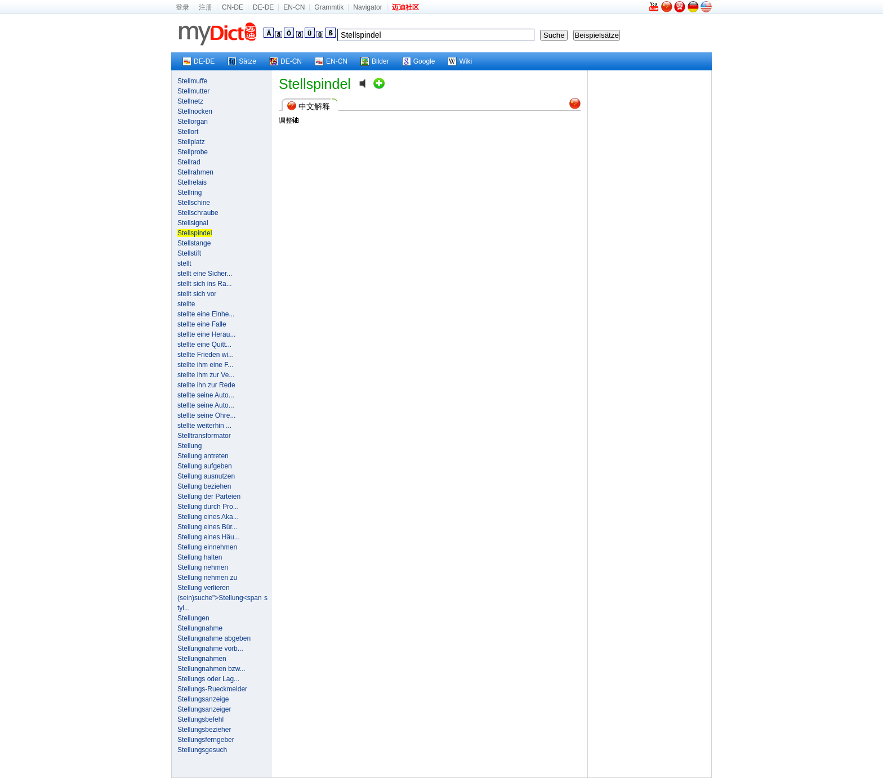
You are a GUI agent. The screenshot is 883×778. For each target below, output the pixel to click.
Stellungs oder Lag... (208, 679)
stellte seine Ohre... (206, 415)
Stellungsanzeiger (204, 709)
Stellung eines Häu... (208, 537)
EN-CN (294, 7)
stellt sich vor (196, 294)
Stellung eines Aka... (208, 517)
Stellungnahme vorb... (210, 648)
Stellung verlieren (203, 588)
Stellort (187, 132)
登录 (182, 7)
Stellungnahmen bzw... (211, 669)
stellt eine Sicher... (204, 274)
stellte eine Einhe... (205, 314)
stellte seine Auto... (205, 395)
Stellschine (193, 203)
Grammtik (329, 7)
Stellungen (193, 618)
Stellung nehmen (202, 567)
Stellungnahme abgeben (214, 638)
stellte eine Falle (201, 324)
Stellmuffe (192, 81)
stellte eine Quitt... (204, 344)
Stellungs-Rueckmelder (212, 689)
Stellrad (188, 162)
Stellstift (189, 253)
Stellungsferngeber (205, 740)
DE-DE (263, 7)
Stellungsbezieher (204, 730)
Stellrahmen (195, 172)
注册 (205, 7)
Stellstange (194, 243)
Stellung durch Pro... (208, 507)
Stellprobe (192, 152)
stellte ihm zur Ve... (205, 375)
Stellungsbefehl (200, 719)
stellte (186, 304)
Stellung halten (199, 557)
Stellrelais (192, 182)
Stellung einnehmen (207, 547)
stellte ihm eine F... (205, 365)
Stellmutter (193, 91)
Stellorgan (192, 122)
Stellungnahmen (201, 659)
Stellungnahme (199, 628)
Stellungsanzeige (203, 699)
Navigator (367, 7)
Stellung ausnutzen (206, 476)
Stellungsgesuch (202, 750)
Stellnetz (190, 101)
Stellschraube (197, 213)
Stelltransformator (204, 436)
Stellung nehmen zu (207, 578)
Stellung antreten (203, 456)
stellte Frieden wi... (205, 355)
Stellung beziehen (204, 486)
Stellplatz (191, 142)
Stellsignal (192, 223)
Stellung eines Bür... (207, 527)
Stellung (189, 446)
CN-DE (232, 7)
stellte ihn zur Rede (206, 385)
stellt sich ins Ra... (204, 284)
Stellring (189, 192)
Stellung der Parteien (208, 496)
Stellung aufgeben (204, 466)
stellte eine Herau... (206, 334)
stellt (184, 263)
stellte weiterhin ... (204, 426)
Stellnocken (194, 111)
